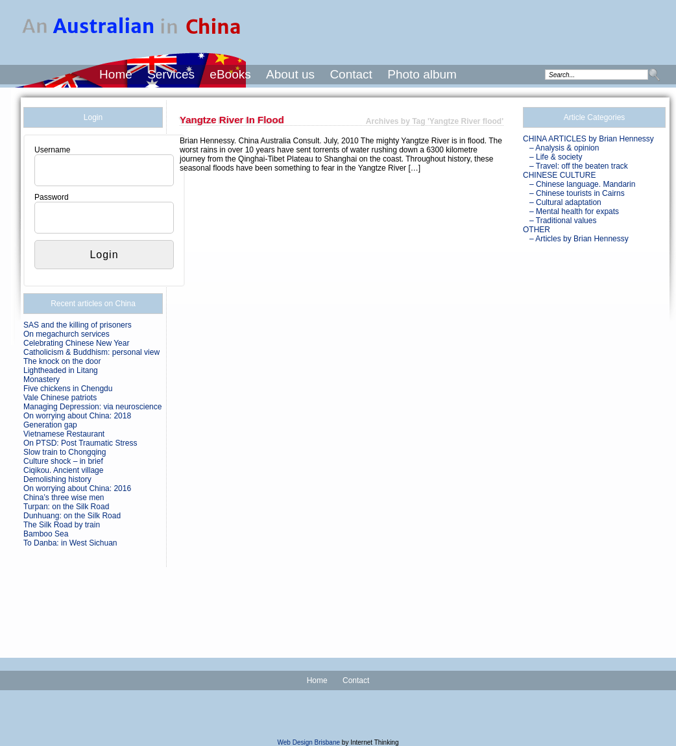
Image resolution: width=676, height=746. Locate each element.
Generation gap (50, 424)
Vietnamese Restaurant (63, 434)
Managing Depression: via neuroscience (92, 406)
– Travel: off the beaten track (578, 166)
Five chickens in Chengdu (67, 388)
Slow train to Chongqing (64, 452)
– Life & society (555, 157)
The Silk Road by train (61, 524)
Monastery (41, 379)
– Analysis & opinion (564, 147)
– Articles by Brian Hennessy (579, 238)
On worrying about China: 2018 (77, 415)
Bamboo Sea (45, 533)
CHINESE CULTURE (559, 175)
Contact (351, 74)
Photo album (422, 74)
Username (52, 149)
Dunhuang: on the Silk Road (72, 515)
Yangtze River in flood (232, 119)
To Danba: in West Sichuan (70, 542)
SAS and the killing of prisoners (77, 325)
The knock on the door (62, 361)
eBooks (230, 74)
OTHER (536, 229)
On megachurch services (66, 334)
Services (171, 74)
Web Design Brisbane (309, 742)
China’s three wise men (63, 497)
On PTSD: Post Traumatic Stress (80, 443)
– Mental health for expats (574, 211)
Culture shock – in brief (63, 461)
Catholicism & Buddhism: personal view (91, 352)
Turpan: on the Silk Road (66, 506)
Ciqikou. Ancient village (63, 470)
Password (51, 197)
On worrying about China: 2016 (77, 488)
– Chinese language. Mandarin (582, 184)
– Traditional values (562, 220)
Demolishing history (57, 479)
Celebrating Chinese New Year (76, 343)
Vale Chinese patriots (60, 397)
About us (290, 74)
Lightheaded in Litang (60, 370)
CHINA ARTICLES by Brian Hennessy (588, 138)
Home (115, 74)
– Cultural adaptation (565, 202)
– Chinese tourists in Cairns (577, 193)
